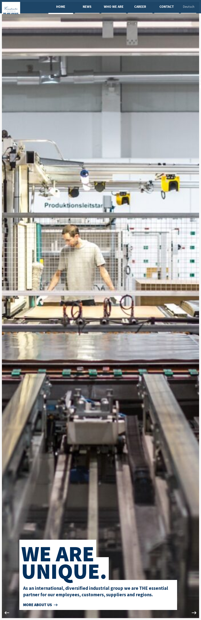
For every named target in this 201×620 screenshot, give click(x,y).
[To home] (25, 18)
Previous (6, 310)
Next (195, 310)
